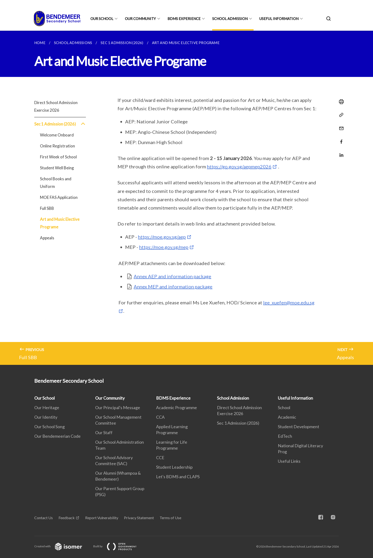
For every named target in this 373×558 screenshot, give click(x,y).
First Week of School (58, 156)
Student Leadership (174, 467)
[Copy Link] (339, 115)
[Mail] (339, 125)
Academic (287, 417)
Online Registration (57, 145)
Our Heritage (46, 407)
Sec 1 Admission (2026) (60, 124)
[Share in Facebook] (339, 138)
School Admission (230, 18)
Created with (62, 546)
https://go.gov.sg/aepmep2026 (239, 166)
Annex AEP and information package (172, 276)
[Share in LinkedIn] (339, 152)
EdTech (285, 436)
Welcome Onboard (57, 134)
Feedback (67, 517)
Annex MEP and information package (173, 286)
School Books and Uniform (55, 182)
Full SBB (47, 208)
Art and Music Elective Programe (59, 223)
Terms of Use (170, 517)
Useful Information (279, 18)
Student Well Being (57, 167)
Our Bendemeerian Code (57, 436)
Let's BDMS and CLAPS (178, 476)
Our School (101, 18)
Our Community (140, 18)
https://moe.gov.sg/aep (162, 237)
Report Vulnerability (101, 517)
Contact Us (43, 517)
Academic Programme (176, 407)
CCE (160, 457)
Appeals (47, 237)
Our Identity (45, 417)
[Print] (339, 101)
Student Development (298, 426)
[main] (186, 198)
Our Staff (104, 432)
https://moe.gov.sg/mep (163, 247)
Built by (118, 546)
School (284, 407)
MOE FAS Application (59, 197)
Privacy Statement (139, 517)
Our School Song (49, 426)
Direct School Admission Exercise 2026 (56, 106)
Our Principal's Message (117, 407)
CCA (160, 417)
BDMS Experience (184, 18)
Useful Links (289, 461)
